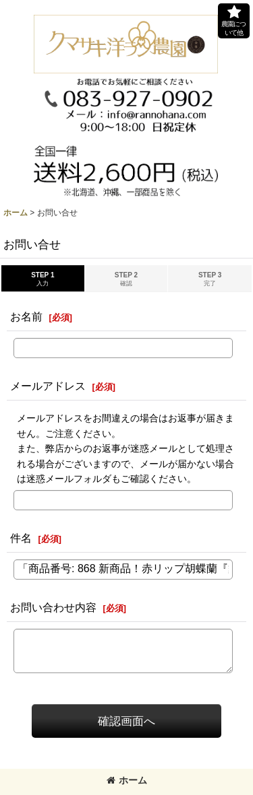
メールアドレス (48, 386)
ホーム (127, 780)
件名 (21, 538)
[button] (234, 20)
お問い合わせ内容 (53, 607)
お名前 (26, 316)
